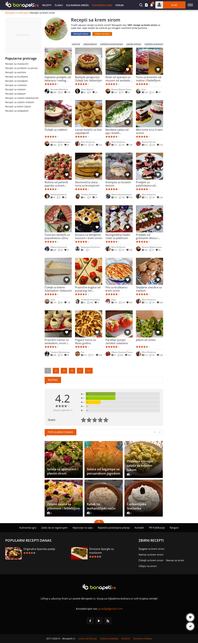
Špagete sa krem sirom (151, 548)
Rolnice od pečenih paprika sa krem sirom (56, 184)
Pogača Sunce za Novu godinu (85, 341)
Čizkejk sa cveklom (56, 130)
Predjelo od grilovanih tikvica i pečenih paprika (147, 236)
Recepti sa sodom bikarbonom (22, 98)
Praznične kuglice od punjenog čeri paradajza (88, 289)
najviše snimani (133, 44)
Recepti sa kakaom (15, 93)
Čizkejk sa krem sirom (151, 560)
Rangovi (174, 527)
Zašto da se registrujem (54, 527)
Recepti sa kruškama (16, 76)
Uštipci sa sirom (148, 566)
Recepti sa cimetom (16, 85)
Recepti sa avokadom (16, 110)
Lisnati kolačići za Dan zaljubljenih (88, 131)
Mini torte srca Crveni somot (149, 131)
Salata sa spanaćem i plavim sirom (62, 471)
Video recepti (102, 33)
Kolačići (126, 638)
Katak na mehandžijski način (101, 506)
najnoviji (76, 44)
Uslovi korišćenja (87, 638)
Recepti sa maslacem (16, 63)
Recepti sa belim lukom (18, 106)
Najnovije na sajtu (83, 527)
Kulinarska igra (102, 5)
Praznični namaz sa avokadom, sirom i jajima (57, 341)
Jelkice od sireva (146, 340)
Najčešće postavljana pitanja (114, 527)
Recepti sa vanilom (15, 72)
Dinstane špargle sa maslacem (101, 550)
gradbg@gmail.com (110, 608)
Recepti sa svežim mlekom (19, 102)
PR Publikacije (157, 527)
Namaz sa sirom (175, 560)
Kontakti (139, 527)
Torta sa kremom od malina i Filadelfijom (148, 79)
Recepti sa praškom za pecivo (21, 68)
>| (88, 370)
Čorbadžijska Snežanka (136, 506)
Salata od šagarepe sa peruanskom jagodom (103, 471)
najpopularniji (90, 44)
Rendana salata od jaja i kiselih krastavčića (117, 131)
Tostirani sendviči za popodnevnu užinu (57, 236)
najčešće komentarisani (111, 44)
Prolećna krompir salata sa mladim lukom (140, 465)
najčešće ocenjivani (154, 44)
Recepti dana (81, 33)
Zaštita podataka (109, 638)
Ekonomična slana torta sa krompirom (87, 184)
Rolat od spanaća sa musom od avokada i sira (118, 79)
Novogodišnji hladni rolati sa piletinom (118, 236)
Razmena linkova (142, 638)
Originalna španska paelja (39, 549)
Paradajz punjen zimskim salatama (117, 341)
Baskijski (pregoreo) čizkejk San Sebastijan (88, 79)
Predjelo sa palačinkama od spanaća (146, 184)
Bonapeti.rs (11, 12)
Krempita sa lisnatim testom (118, 184)
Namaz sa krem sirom (151, 554)
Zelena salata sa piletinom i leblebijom (63, 506)
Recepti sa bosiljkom (16, 80)
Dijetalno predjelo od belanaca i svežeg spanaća (58, 79)
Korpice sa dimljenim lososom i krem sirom (88, 236)
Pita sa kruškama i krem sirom (117, 289)
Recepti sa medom (15, 89)
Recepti (46, 5)
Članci (59, 5)
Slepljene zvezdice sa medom (149, 289)
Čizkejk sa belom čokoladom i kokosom (58, 289)
